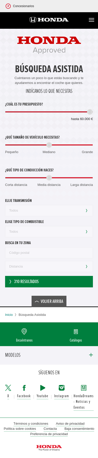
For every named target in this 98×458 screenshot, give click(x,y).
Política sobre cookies (20, 429)
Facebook (24, 396)
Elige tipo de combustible (24, 222)
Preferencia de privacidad (49, 434)
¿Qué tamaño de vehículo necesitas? (32, 137)
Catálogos (76, 340)
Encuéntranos (24, 340)
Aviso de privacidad (70, 423)
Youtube (42, 396)
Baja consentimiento (79, 429)
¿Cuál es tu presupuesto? (24, 104)
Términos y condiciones (30, 423)
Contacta (50, 429)
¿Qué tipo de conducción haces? (29, 170)
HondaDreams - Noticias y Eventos (84, 401)
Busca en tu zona (18, 243)
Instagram (61, 396)
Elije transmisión (18, 201)
